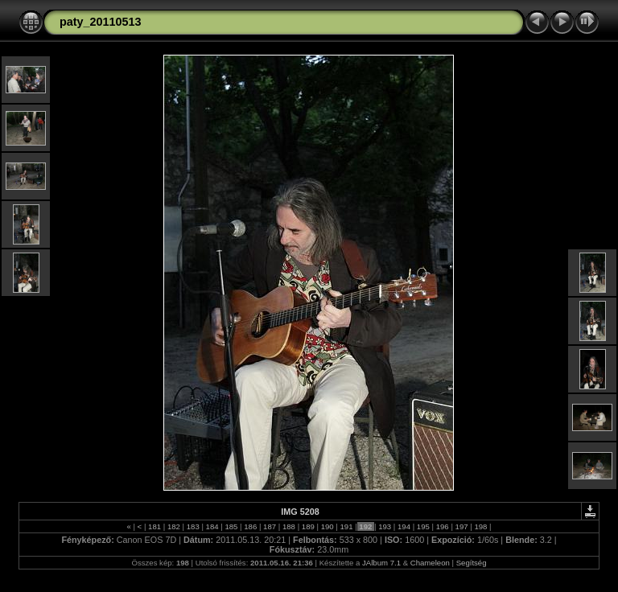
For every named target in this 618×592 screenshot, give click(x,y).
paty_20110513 (101, 21)
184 (212, 526)
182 (173, 526)
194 (403, 526)
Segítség (471, 562)
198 (480, 526)
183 (192, 526)
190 (327, 526)
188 (288, 526)
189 (307, 526)
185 (231, 526)
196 (442, 526)
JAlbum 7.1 (381, 562)
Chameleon (430, 562)
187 (269, 526)
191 (346, 526)
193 (385, 526)
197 (461, 526)
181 (154, 526)
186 (250, 526)
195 (422, 526)
